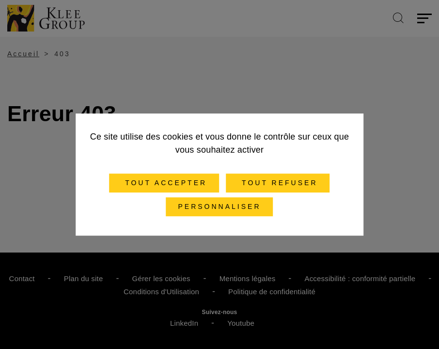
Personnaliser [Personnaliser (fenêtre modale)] (219, 206)
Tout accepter (164, 183)
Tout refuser (277, 183)
